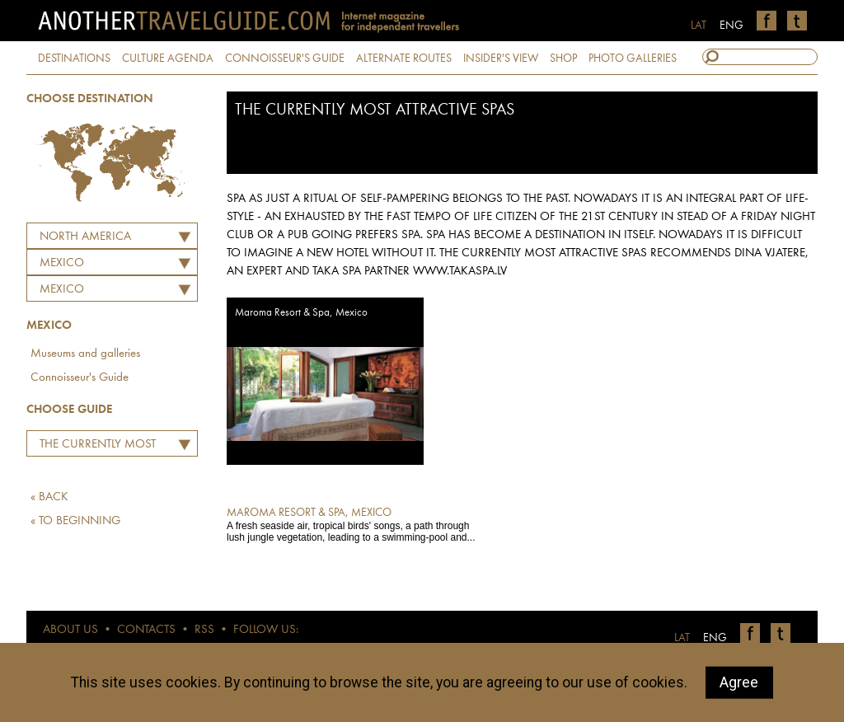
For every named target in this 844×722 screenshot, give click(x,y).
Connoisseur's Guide (79, 378)
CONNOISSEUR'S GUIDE (285, 58)
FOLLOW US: (265, 630)
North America (85, 237)
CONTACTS (146, 630)
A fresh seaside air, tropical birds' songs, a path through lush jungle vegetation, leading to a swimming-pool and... (356, 524)
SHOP (563, 58)
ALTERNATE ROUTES (404, 58)
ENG (731, 25)
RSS (204, 630)
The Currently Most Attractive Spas (93, 446)
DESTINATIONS (74, 58)
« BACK (49, 497)
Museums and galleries (85, 354)
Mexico (62, 290)
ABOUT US (70, 630)
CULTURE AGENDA (167, 58)
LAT (698, 25)
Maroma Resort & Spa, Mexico (301, 312)
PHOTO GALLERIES (632, 58)
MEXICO (62, 263)
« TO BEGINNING (75, 521)
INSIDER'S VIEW (500, 58)
